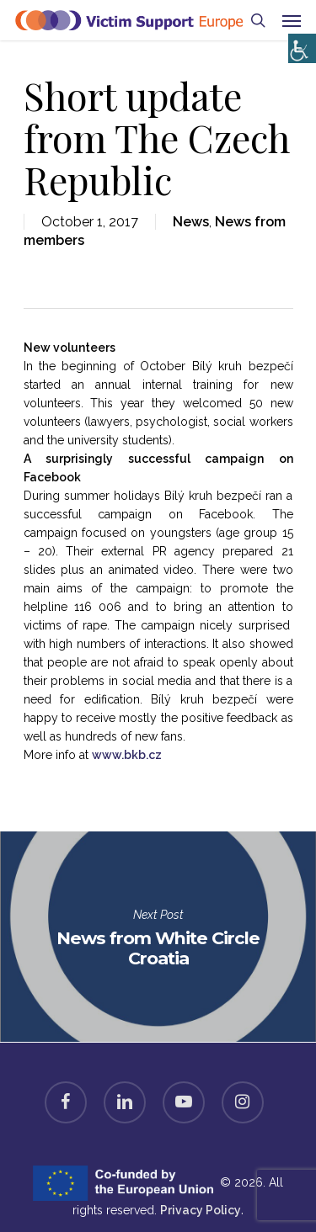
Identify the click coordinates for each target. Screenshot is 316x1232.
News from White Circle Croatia (158, 936)
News (191, 222)
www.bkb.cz (127, 755)
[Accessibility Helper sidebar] (298, 44)
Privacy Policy (200, 1210)
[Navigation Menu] (291, 20)
